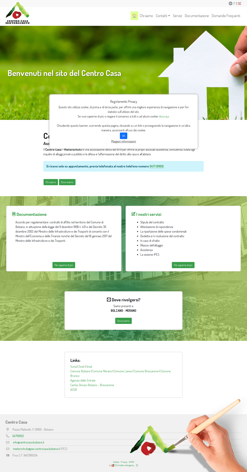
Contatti (161, 15)
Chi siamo (146, 15)
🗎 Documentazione (29, 214)
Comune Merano (102, 371)
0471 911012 (157, 166)
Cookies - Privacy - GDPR (123, 462)
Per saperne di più (64, 265)
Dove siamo (67, 182)
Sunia (73, 366)
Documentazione (197, 15)
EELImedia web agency (122, 465)
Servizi (177, 15)
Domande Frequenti (226, 15)
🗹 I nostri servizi (146, 214)
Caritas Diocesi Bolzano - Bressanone (92, 385)
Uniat (89, 366)
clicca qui (164, 116)
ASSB (73, 389)
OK (123, 135)
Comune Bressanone (146, 371)
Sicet (81, 366)
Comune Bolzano (80, 371)
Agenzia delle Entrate (83, 380)
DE (240, 3)
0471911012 (18, 436)
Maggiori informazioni (123, 141)
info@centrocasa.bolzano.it (28, 442)
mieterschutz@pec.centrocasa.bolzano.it (36, 449)
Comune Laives (123, 371)
